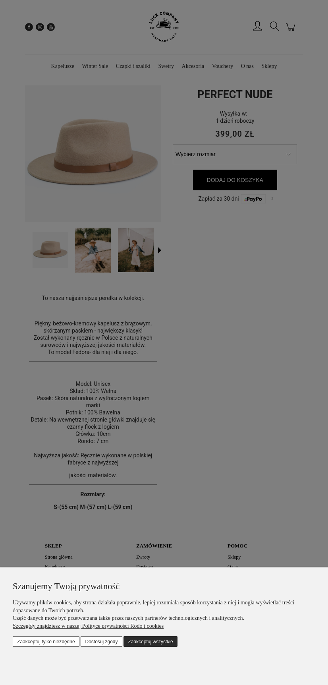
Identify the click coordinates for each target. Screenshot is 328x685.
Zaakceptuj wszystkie (150, 641)
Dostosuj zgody (101, 641)
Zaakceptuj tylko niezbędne (46, 641)
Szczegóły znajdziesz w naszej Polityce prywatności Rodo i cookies (88, 626)
